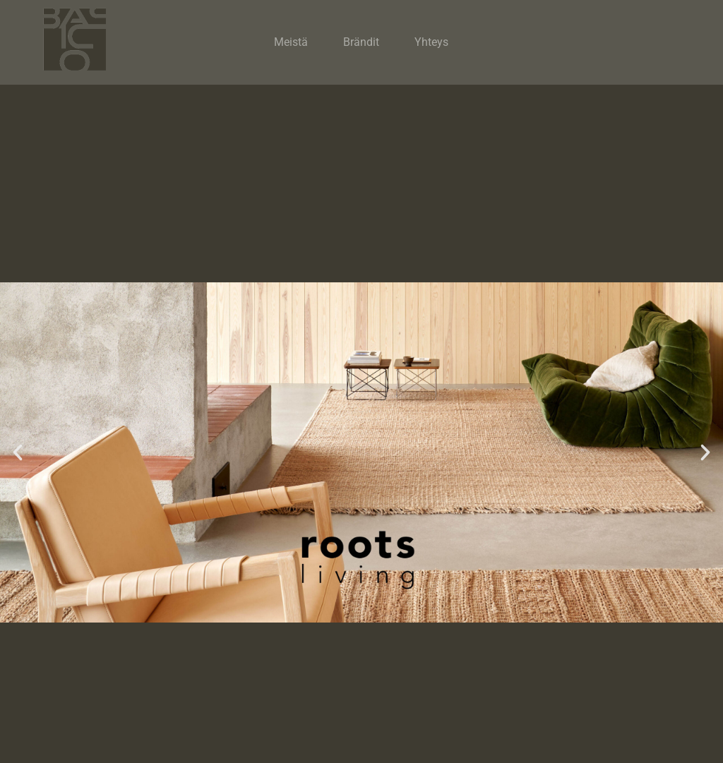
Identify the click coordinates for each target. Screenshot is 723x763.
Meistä (291, 42)
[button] (17, 452)
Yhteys (431, 42)
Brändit (361, 42)
